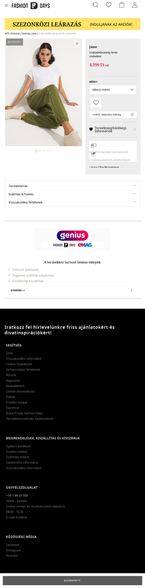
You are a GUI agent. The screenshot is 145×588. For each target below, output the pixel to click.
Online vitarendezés (20, 391)
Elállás (10, 397)
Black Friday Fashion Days (24, 413)
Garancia (12, 408)
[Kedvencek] (108, 4)
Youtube (12, 555)
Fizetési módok (16, 402)
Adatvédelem (15, 386)
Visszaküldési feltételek (25, 202)
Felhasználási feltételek (23, 369)
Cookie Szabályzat (19, 364)
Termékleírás (18, 186)
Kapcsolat (13, 380)
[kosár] (122, 4)
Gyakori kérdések (18, 446)
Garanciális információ (22, 462)
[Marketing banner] (72, 22)
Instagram (13, 550)
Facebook (12, 545)
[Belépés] (135, 4)
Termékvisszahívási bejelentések (29, 419)
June (93, 47)
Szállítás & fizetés (21, 194)
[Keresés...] (95, 4)
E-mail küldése (16, 517)
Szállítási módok (17, 457)
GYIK (9, 353)
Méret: (93, 81)
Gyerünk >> (72, 290)
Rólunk (11, 375)
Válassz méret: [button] (113, 89)
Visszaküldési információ (24, 358)
